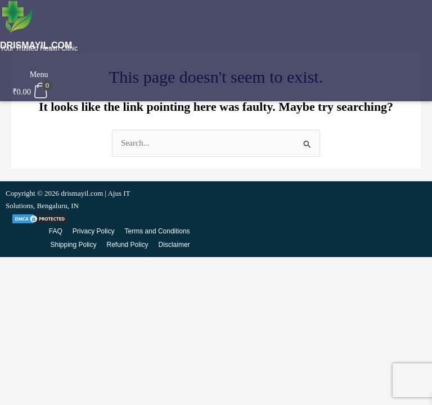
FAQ (55, 231)
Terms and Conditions (157, 231)
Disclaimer (174, 245)
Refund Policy (127, 245)
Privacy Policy (94, 231)
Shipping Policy (73, 245)
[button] (37, 67)
